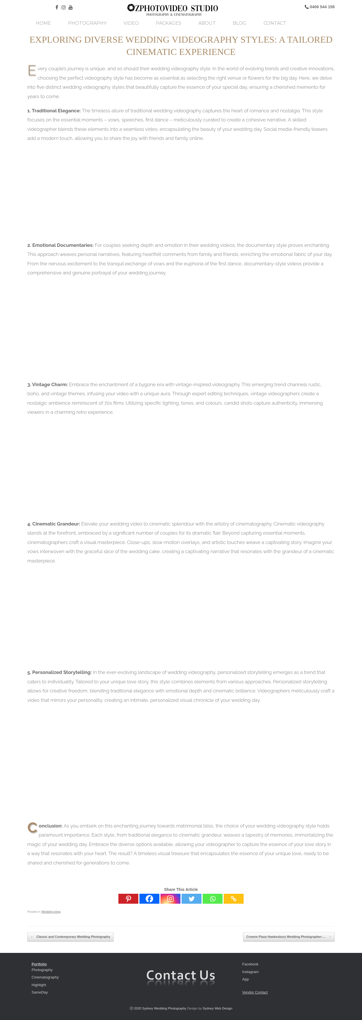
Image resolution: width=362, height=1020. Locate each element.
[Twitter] (191, 899)
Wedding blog (50, 911)
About (207, 23)
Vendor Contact (255, 992)
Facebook (250, 964)
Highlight (39, 985)
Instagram (250, 972)
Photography (87, 23)
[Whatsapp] (213, 899)
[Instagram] (170, 899)
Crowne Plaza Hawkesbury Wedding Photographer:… (289, 937)
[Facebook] (149, 899)
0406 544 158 (322, 7)
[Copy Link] (234, 899)
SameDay (40, 992)
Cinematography (45, 977)
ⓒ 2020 (136, 1008)
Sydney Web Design (217, 1008)
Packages (168, 23)
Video (131, 23)
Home (43, 23)
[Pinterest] (128, 899)
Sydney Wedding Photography (164, 1008)
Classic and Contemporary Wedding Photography (70, 937)
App (245, 979)
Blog (239, 23)
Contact (275, 23)
